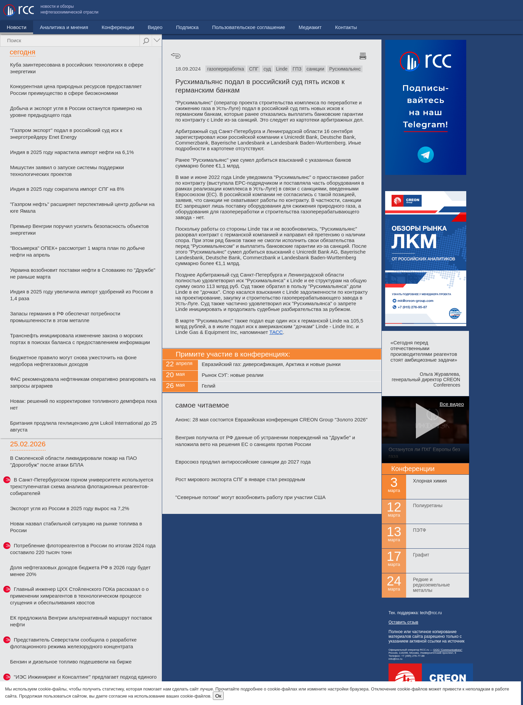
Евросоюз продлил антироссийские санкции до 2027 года (243, 462)
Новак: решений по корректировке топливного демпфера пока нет (83, 404)
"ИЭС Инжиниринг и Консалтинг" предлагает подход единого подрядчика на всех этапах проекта (83, 680)
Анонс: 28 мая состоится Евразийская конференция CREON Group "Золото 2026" (271, 419)
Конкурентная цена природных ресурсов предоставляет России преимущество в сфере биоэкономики (76, 89)
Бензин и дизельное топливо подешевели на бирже (71, 661)
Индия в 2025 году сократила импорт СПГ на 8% (67, 189)
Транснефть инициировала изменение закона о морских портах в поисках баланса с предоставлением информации (80, 339)
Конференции (118, 27)
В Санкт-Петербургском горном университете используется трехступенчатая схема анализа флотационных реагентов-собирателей (81, 486)
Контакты (505, 10)
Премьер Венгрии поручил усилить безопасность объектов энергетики (79, 229)
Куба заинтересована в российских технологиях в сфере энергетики (77, 68)
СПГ (253, 69)
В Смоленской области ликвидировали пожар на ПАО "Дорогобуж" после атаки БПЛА (73, 461)
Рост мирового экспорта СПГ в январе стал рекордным (240, 479)
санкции (315, 69)
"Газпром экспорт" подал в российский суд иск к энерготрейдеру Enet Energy (66, 133)
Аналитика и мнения (64, 27)
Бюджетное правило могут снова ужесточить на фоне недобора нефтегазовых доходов (73, 361)
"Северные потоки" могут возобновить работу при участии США (250, 497)
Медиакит (469, 10)
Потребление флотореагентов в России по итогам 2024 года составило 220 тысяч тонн (83, 549)
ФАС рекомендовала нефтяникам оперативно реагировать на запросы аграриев (83, 382)
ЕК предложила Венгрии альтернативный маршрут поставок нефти (81, 621)
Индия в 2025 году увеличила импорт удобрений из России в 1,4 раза (81, 295)
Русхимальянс (344, 69)
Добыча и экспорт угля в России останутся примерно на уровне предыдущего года (76, 111)
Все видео (452, 404)
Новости (16, 27)
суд (267, 69)
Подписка (187, 27)
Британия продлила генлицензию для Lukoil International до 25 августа (83, 426)
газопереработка (225, 69)
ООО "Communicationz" (447, 649)
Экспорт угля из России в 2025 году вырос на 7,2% (69, 508)
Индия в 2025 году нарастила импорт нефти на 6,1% (72, 152)
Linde (282, 69)
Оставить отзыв (403, 622)
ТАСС (276, 332)
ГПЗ (297, 69)
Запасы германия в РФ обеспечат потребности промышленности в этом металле (65, 317)
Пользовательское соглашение (407, 10)
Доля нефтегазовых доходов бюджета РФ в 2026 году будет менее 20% (80, 571)
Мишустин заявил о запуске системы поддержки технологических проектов (67, 170)
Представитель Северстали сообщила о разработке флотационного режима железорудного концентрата (73, 643)
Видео (155, 27)
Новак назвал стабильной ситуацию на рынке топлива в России (76, 527)
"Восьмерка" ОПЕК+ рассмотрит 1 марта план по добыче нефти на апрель (77, 251)
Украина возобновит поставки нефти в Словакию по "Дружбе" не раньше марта (82, 273)
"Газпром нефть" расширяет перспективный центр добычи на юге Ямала (82, 207)
